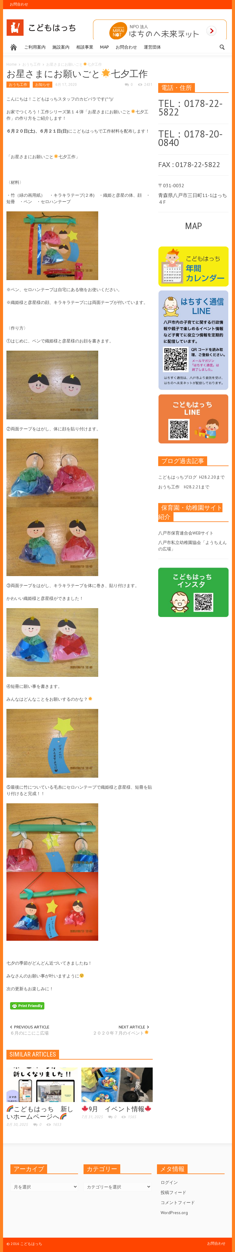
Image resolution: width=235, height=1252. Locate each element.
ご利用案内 (35, 47)
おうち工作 (31, 64)
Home (11, 64)
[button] (222, 46)
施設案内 (60, 47)
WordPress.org (174, 1212)
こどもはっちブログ (177, 477)
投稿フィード (173, 1192)
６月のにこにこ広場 (29, 1033)
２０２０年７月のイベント (121, 1033)
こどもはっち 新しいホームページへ (40, 1112)
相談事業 (84, 47)
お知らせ (42, 84)
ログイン (169, 1182)
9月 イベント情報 (116, 1109)
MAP (104, 47)
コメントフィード (178, 1202)
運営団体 (152, 47)
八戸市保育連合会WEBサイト (186, 533)
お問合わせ (19, 4)
